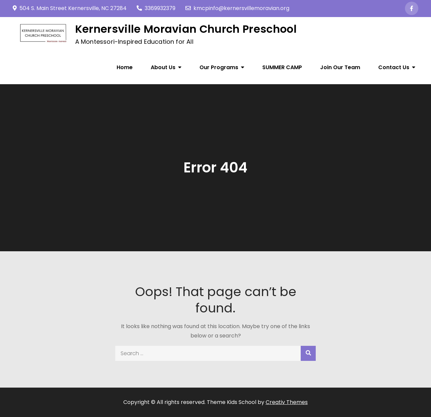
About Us (163, 67)
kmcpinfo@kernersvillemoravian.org (237, 8)
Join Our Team (340, 67)
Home (125, 67)
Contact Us (393, 67)
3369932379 (156, 8)
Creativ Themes (287, 402)
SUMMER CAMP (282, 67)
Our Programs (218, 67)
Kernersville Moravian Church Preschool (186, 28)
